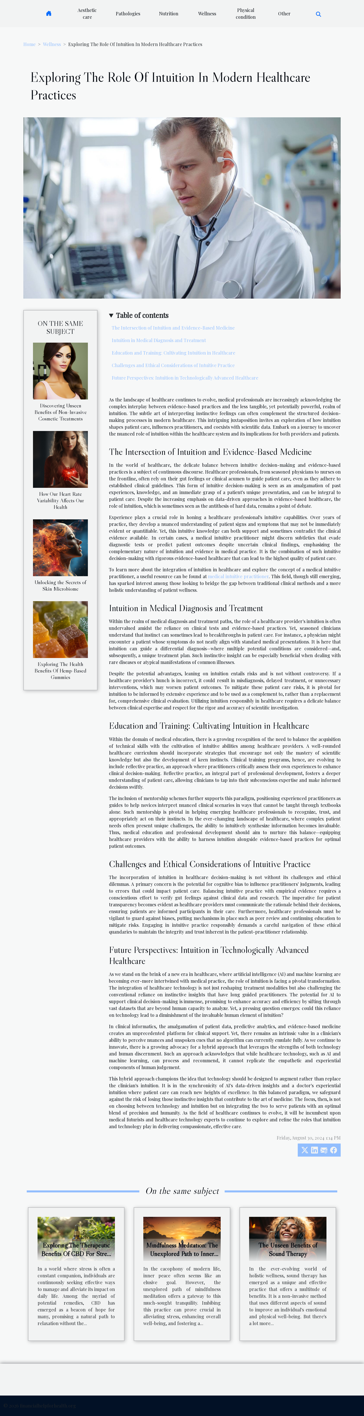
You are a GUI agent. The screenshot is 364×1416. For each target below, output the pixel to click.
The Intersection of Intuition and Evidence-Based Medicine (173, 328)
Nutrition (168, 13)
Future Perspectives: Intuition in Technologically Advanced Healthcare (185, 378)
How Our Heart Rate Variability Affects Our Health (60, 500)
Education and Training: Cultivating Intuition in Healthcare (173, 353)
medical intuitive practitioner (238, 576)
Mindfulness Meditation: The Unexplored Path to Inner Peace (182, 1253)
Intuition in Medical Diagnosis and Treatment (159, 340)
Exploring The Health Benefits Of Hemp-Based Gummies (60, 670)
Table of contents (142, 315)
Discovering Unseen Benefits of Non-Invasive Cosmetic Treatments (60, 412)
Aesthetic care (87, 13)
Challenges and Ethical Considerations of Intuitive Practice (173, 365)
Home (29, 44)
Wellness (207, 13)
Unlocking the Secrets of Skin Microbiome (60, 585)
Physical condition (246, 13)
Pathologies (128, 13)
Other (284, 13)
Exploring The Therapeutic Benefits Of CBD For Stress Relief (76, 1253)
